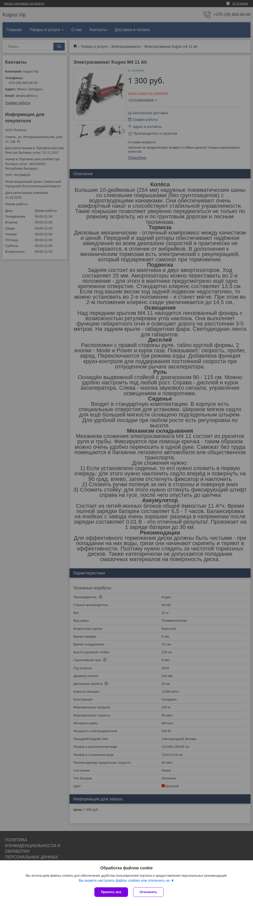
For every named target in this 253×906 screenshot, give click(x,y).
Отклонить (148, 892)
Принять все (111, 892)
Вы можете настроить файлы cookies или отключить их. (125, 880)
